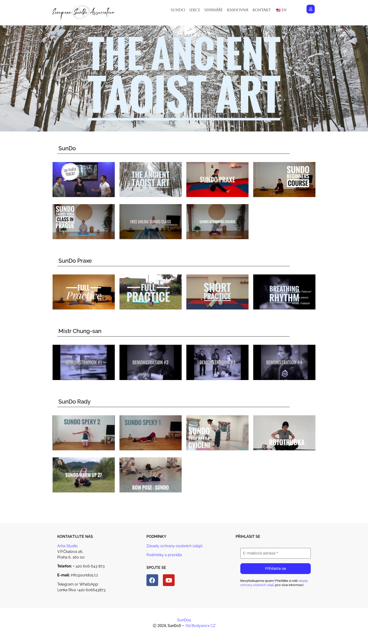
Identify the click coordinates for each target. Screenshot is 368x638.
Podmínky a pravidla (164, 555)
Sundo (178, 10)
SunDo (67, 148)
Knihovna (237, 10)
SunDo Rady (74, 401)
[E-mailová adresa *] (275, 553)
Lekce (194, 10)
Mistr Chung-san (79, 331)
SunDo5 (184, 620)
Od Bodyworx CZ (200, 625)
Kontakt (262, 10)
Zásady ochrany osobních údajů (174, 546)
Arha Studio (67, 546)
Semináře (213, 10)
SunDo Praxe (75, 260)
